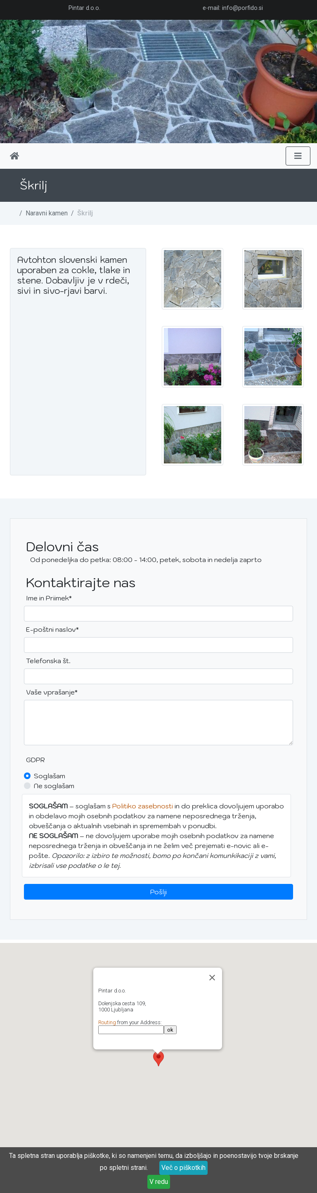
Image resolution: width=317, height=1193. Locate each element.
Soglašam (49, 776)
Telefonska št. (48, 661)
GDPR (35, 760)
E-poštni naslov (52, 628)
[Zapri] (212, 977)
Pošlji (158, 892)
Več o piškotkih (183, 1168)
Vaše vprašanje (52, 691)
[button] (158, 1058)
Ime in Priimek (52, 597)
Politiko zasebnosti (142, 806)
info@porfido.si (242, 8)
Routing (107, 1022)
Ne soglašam (54, 786)
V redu (158, 1182)
